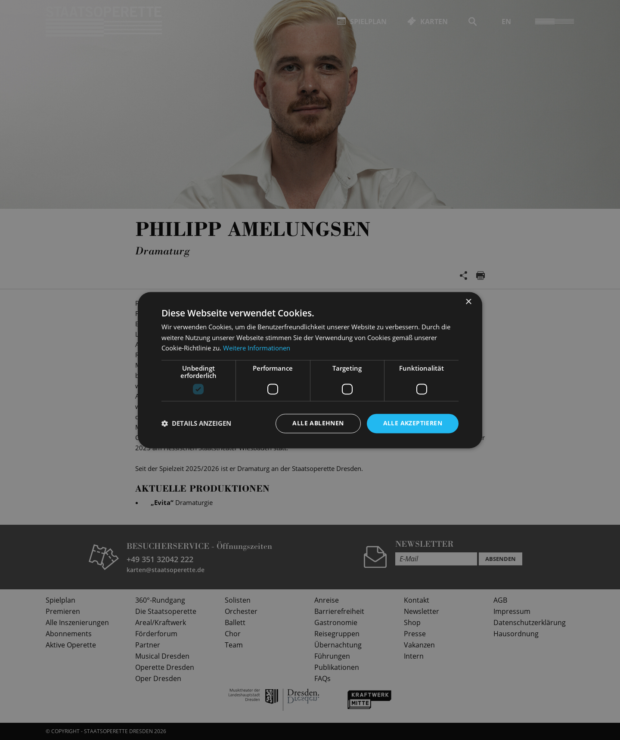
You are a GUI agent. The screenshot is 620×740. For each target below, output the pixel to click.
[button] (196, 423)
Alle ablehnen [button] (318, 423)
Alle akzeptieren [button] (412, 423)
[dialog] (310, 370)
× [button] (468, 302)
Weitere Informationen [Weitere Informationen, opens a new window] (256, 348)
